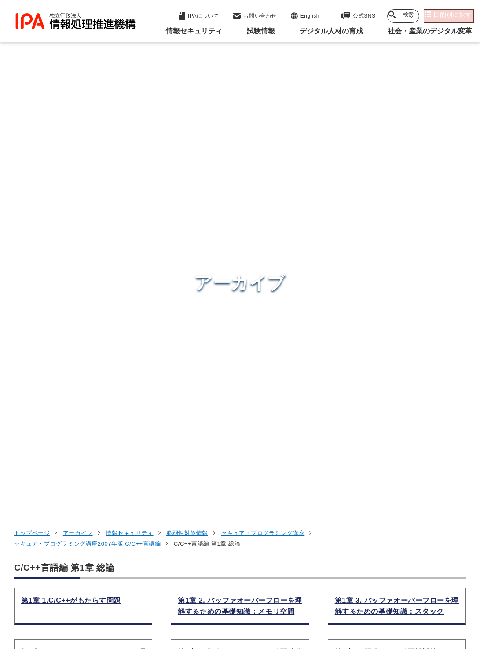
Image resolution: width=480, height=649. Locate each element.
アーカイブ (78, 111)
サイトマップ (248, 608)
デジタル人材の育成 (380, 492)
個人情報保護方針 (172, 593)
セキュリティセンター (247, 447)
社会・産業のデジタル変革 (392, 513)
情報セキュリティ (129, 111)
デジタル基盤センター (247, 517)
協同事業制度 (192, 608)
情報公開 (424, 593)
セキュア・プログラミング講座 (262, 111)
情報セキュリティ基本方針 (355, 593)
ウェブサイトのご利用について (83, 593)
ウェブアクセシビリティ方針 (257, 593)
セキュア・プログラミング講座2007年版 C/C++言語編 (87, 121)
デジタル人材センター (247, 533)
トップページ (32, 111)
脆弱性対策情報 (187, 111)
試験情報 (359, 470)
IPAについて (366, 535)
